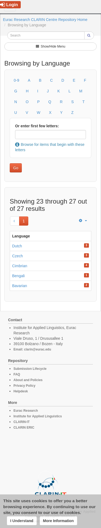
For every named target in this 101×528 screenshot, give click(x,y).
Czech (17, 256)
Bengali (18, 276)
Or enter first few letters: (37, 126)
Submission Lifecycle (30, 369)
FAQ (16, 374)
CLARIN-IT (21, 422)
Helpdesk (20, 391)
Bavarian (19, 286)
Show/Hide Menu (50, 46)
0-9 (16, 80)
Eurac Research (25, 411)
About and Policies (28, 380)
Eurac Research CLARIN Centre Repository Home (45, 19)
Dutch (17, 246)
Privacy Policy (24, 386)
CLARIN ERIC (23, 427)
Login (9, 4)
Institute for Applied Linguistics (37, 416)
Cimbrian (19, 266)
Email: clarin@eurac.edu (32, 349)
